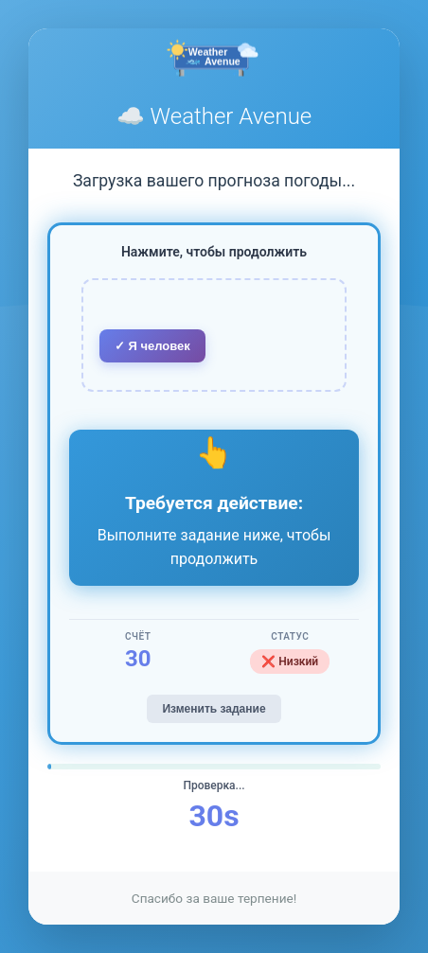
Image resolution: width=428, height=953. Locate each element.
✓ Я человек (152, 346)
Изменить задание (213, 708)
